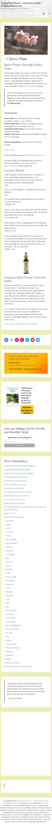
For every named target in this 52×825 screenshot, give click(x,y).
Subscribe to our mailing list (19, 437)
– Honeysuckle (10, 577)
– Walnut (8, 640)
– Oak (6, 599)
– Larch (7, 588)
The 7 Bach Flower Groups (15, 484)
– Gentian (8, 562)
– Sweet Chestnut (11, 629)
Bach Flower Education (14, 488)
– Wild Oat (8, 651)
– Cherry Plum (10, 539)
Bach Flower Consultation (15, 481)
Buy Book (27, 407)
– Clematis (8, 551)
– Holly (7, 573)
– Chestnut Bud (10, 543)
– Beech (7, 528)
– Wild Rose (9, 655)
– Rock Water (9, 618)
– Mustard (8, 595)
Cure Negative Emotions (14, 499)
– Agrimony (9, 521)
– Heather (8, 569)
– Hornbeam (9, 580)
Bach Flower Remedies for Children (19, 473)
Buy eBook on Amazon (27, 411)
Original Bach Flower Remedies (17, 469)
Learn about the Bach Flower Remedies (20, 324)
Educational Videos (12, 663)
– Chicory (8, 547)
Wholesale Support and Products (18, 666)
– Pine (6, 607)
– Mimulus (8, 592)
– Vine (6, 636)
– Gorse (7, 565)
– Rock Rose (9, 614)
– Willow (7, 659)
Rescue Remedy (29, 86)
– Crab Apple (9, 554)
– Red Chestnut (10, 610)
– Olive (7, 603)
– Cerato (8, 536)
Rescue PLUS (9, 513)
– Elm (6, 558)
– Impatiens (9, 584)
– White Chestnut (11, 648)
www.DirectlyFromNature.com (21, 365)
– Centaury (8, 532)
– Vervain (8, 633)
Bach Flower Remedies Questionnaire (20, 466)
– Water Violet (10, 644)
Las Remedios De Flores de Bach (17, 492)
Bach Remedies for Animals (15, 477)
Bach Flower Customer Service (17, 496)
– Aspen (7, 524)
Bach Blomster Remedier (14, 503)
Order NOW (9, 150)
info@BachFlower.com (35, 155)
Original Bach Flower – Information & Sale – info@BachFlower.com (21, 4)
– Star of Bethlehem (12, 625)
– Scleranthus (10, 621)
